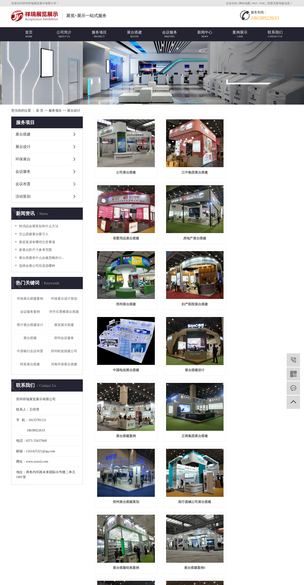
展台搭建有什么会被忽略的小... (41, 258)
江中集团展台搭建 (193, 172)
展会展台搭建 (52, 563)
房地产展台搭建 (125, 237)
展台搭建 (22, 134)
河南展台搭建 (193, 498)
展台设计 (73, 110)
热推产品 (17, 577)
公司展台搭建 (125, 172)
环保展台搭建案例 (30, 298)
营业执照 (62, 549)
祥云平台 (64, 570)
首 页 (39, 110)
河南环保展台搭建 (64, 364)
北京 (50, 577)
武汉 (94, 577)
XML (262, 3)
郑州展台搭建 (193, 237)
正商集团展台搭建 (125, 367)
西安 (102, 577)
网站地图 (245, 3)
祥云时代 (97, 570)
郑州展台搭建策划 (193, 367)
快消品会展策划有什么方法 (38, 226)
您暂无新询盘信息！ (280, 3)
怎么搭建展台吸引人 (33, 234)
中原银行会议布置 (30, 351)
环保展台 (22, 159)
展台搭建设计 (193, 302)
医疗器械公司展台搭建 (261, 367)
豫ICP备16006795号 (25, 570)
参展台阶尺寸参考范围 (35, 250)
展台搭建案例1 (193, 433)
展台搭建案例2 (261, 433)
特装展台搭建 (30, 364)
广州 (80, 577)
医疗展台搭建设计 (30, 325)
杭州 (109, 577)
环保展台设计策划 (64, 298)
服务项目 (55, 110)
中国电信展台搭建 (125, 302)
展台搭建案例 (262, 302)
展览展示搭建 (64, 325)
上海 (72, 577)
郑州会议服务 (64, 338)
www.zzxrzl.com (32, 549)
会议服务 (22, 172)
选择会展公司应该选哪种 (36, 266)
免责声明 (111, 570)
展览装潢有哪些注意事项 (36, 242)
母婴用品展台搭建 (262, 172)
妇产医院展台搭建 (262, 237)
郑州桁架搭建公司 (64, 351)
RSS (254, 3)
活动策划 (22, 196)
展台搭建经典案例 (125, 433)
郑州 (65, 577)
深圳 (87, 577)
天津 (116, 577)
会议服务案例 (30, 311)
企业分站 (231, 3)
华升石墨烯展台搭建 (64, 311)
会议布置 (22, 184)
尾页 (270, 516)
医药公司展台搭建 (262, 498)
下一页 (255, 516)
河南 (57, 577)
